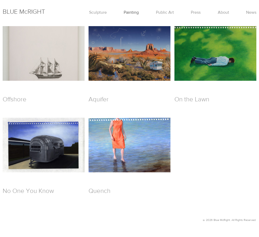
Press (196, 12)
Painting (131, 12)
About (223, 12)
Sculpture (98, 12)
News (251, 12)
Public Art (165, 12)
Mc (24, 12)
